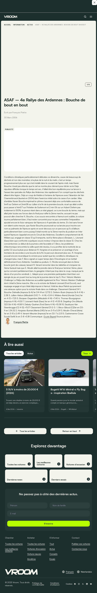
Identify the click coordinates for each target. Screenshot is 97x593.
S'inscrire (48, 523)
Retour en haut (72, 431)
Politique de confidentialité (38, 584)
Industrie (20, 409)
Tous (87, 353)
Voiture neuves (34, 554)
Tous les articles (14, 353)
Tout (52, 544)
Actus (30, 353)
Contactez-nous (79, 549)
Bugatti (63, 409)
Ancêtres (31, 559)
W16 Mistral (73, 409)
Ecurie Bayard (50, 316)
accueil (7, 25)
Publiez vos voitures (81, 544)
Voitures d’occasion (36, 549)
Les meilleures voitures (11, 550)
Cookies (69, 584)
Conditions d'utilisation (54, 584)
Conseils (53, 554)
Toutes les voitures (14, 544)
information (19, 25)
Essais (52, 559)
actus (30, 25)
